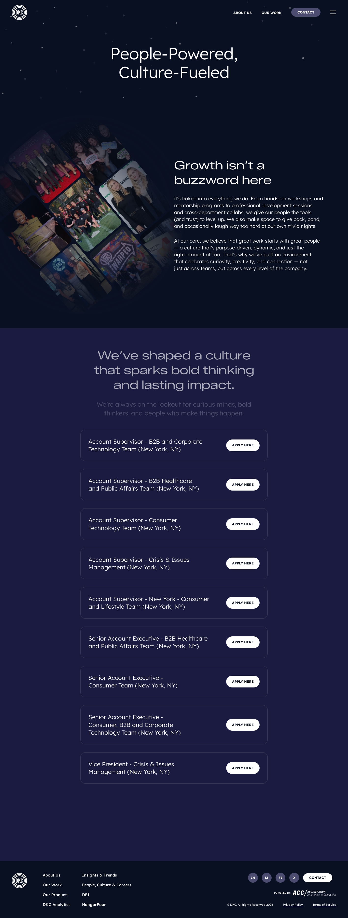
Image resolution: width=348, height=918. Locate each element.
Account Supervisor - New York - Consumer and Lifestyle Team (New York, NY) (148, 602)
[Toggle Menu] (333, 12)
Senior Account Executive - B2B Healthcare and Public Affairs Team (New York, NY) (148, 642)
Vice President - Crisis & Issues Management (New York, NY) (131, 767)
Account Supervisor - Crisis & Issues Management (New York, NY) (139, 563)
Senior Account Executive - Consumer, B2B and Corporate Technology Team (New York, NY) (134, 724)
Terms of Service (324, 904)
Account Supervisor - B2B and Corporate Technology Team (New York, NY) (145, 445)
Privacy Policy (293, 904)
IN (253, 877)
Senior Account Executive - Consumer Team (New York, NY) (133, 681)
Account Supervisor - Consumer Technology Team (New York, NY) (134, 523)
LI (266, 877)
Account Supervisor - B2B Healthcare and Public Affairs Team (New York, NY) (143, 484)
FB (280, 877)
